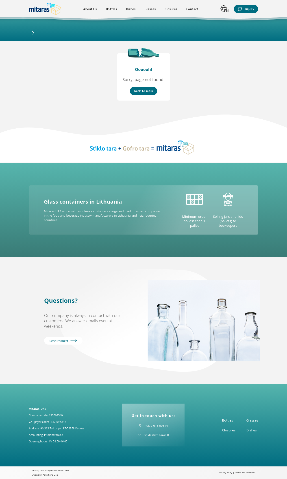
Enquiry (246, 9)
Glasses (150, 9)
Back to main (143, 91)
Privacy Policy (226, 472)
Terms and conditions (245, 472)
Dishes (131, 9)
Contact (192, 9)
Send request (63, 341)
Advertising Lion (50, 474)
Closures (171, 9)
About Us (90, 9)
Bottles (111, 9)
